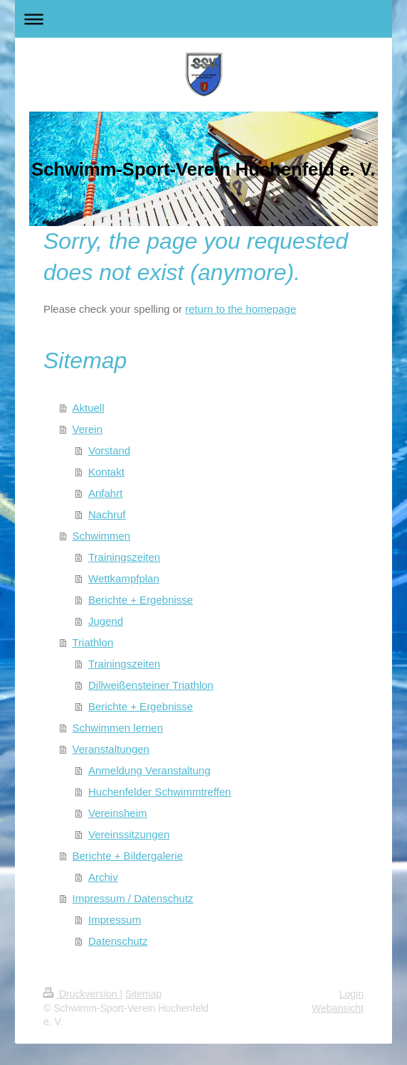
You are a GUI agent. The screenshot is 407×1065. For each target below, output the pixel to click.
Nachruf (107, 514)
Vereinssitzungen (128, 834)
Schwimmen (102, 536)
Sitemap (143, 994)
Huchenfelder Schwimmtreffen (159, 792)
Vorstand (109, 450)
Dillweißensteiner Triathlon (150, 685)
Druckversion (81, 994)
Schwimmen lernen (118, 728)
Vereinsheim (117, 813)
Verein (88, 429)
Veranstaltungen (111, 749)
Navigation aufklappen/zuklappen (203, 19)
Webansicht (338, 1008)
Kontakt (106, 472)
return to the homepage (240, 309)
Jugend (105, 621)
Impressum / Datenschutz (133, 898)
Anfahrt (105, 493)
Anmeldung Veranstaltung (149, 770)
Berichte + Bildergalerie (128, 856)
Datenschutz (117, 941)
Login (351, 994)
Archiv (103, 877)
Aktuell (89, 408)
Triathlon (93, 642)
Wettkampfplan (123, 578)
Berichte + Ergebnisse (140, 600)
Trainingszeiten (124, 557)
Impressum (114, 920)
